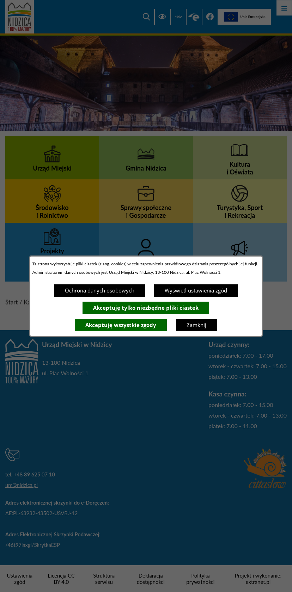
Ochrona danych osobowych (99, 290)
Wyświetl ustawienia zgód (196, 290)
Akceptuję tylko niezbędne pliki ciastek (146, 307)
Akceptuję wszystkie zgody (120, 324)
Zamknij (196, 324)
